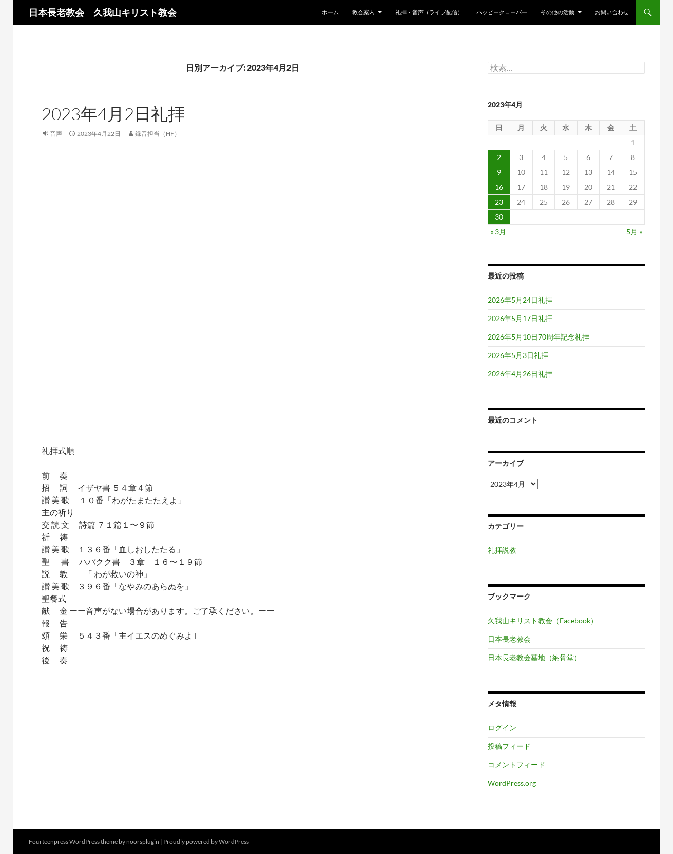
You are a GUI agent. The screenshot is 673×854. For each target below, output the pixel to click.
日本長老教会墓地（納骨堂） (534, 657)
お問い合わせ (612, 12)
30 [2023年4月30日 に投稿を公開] (499, 216)
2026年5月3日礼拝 (518, 355)
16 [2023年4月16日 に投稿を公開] (499, 187)
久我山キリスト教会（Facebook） (543, 620)
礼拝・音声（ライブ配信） (429, 12)
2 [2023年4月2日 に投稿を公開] (499, 157)
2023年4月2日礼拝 (113, 113)
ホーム (330, 12)
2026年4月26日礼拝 (520, 373)
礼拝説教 (502, 550)
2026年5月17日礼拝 (520, 318)
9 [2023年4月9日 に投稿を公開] (499, 172)
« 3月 (498, 231)
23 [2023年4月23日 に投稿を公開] (499, 201)
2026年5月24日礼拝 (520, 299)
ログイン (502, 727)
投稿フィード (509, 746)
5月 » (634, 231)
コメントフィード (516, 764)
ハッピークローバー (501, 12)
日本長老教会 (509, 638)
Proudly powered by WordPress (206, 841)
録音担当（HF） (157, 133)
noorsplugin (142, 841)
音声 (56, 133)
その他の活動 (557, 12)
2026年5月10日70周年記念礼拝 (538, 336)
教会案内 (363, 12)
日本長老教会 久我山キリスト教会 (103, 12)
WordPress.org (512, 783)
